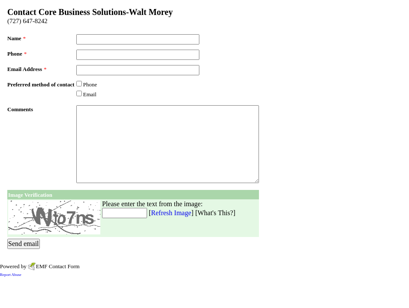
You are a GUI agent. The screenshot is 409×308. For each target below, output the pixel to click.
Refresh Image (171, 212)
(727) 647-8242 (27, 21)
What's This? (215, 212)
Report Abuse (10, 274)
